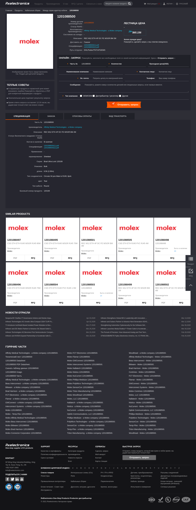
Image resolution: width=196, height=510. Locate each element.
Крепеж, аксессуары (109, 487)
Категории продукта (76, 451)
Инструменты (46, 490)
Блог (70, 461)
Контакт (98, 458)
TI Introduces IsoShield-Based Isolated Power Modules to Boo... (28, 325)
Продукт (190, 264)
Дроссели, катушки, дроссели (83, 487)
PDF (15, 258)
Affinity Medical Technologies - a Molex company (103, 31)
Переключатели (107, 481)
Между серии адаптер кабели (55, 10)
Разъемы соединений (169, 473)
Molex (9, 251)
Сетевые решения (168, 487)
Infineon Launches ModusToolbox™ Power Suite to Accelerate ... (124, 329)
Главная (8, 10)
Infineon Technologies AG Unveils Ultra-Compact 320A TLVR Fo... (29, 322)
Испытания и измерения (141, 487)
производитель (74, 454)
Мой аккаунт (100, 454)
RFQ (33, 258)
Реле (73, 476)
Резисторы (45, 476)
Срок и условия (47, 458)
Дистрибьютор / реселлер (107, 96)
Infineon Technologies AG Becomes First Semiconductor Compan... (29, 332)
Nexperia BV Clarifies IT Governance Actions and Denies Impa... (28, 318)
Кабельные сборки (32, 10)
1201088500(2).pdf (91, 47)
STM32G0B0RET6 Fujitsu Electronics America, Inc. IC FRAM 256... (125, 336)
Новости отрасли (75, 458)
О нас (65, 4)
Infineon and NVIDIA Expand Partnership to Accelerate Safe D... (28, 336)
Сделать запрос (101, 451)
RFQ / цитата (77, 4)
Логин (169, 4)
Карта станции (101, 461)
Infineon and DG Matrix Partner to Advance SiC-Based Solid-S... (28, 329)
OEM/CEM (87, 96)
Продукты (38, 4)
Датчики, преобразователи (142, 473)
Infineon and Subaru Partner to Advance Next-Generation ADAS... (124, 322)
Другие (125, 96)
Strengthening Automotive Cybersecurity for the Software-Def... (123, 325)
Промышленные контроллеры (53, 481)
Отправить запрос (139, 457)
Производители (53, 4)
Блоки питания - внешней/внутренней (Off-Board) (171, 482)
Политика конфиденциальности (54, 454)
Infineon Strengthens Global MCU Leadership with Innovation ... (124, 318)
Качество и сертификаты (51, 451)
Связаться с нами (94, 4)
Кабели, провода (137, 481)
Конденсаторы (107, 476)
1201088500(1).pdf (91, 45)
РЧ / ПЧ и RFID (107, 473)
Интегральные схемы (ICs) (82, 473)
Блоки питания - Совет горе (52, 487)
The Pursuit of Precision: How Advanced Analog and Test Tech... (124, 332)
